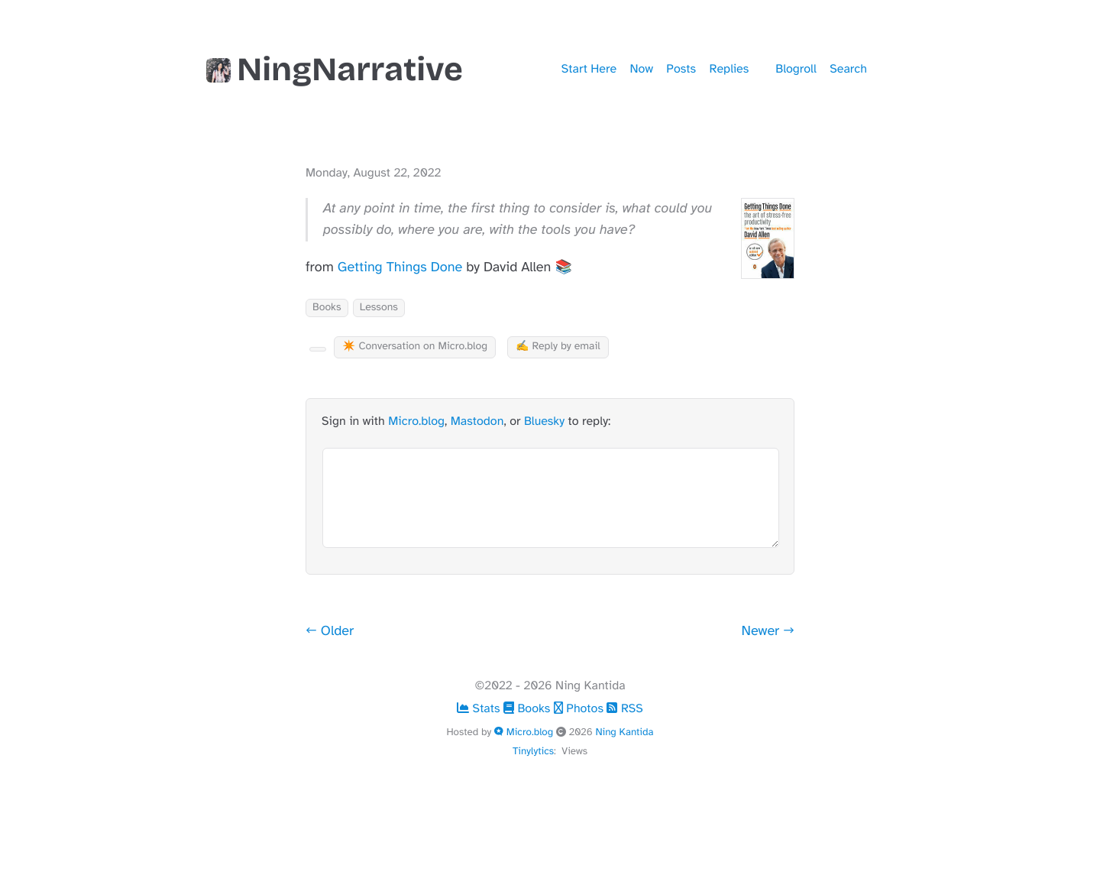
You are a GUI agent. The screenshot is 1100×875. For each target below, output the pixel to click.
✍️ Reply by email (558, 346)
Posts (681, 68)
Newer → (768, 631)
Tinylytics (533, 750)
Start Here (588, 68)
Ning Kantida (624, 731)
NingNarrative (334, 69)
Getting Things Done (400, 267)
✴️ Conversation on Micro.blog (414, 346)
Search (848, 68)
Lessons (379, 307)
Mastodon (477, 421)
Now (641, 68)
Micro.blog (416, 421)
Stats (480, 708)
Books (326, 307)
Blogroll (795, 68)
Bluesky (544, 421)
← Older (330, 631)
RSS (624, 708)
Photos (580, 708)
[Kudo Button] (317, 349)
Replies (729, 68)
